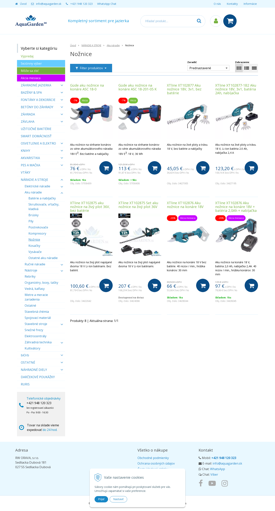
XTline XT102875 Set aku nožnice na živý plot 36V (138, 205)
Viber (214, 474)
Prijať (101, 499)
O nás (217, 4)
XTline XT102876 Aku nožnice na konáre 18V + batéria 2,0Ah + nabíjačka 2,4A (236, 209)
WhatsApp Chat (106, 4)
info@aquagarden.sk (48, 4)
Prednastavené (200, 68)
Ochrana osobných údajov (156, 463)
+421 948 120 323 (81, 4)
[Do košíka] (106, 168)
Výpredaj (27, 56)
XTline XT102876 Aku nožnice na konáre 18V (185, 205)
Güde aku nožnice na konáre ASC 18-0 (87, 87)
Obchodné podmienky (153, 458)
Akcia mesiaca (30, 78)
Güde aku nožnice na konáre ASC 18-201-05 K (137, 87)
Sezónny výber (31, 63)
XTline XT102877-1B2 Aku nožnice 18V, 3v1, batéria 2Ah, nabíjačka (235, 89)
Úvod (23, 4)
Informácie (250, 4)
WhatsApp (217, 469)
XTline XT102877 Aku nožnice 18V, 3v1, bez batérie (184, 89)
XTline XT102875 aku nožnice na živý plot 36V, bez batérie (90, 207)
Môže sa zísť (30, 71)
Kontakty (232, 4)
